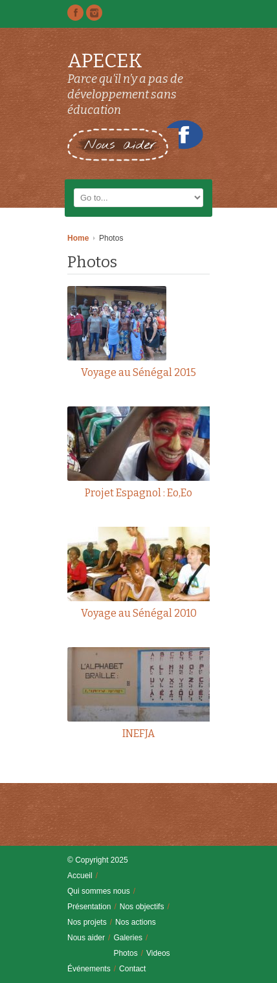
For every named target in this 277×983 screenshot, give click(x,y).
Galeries (127, 937)
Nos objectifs (142, 906)
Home (78, 238)
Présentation (89, 906)
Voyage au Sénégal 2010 (139, 613)
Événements (89, 968)
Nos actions (135, 922)
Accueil (80, 875)
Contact (132, 968)
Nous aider (86, 937)
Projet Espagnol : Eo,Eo (138, 493)
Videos (158, 953)
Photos (125, 953)
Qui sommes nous (98, 891)
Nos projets (87, 922)
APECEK (104, 60)
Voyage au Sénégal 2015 (138, 372)
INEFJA (138, 733)
